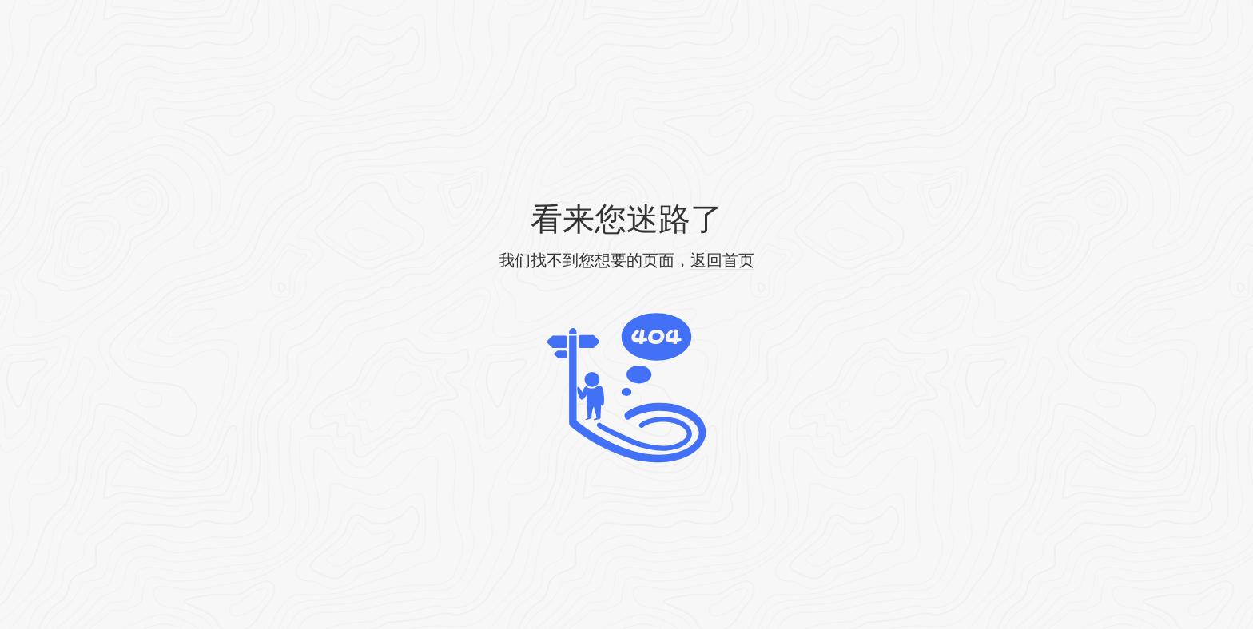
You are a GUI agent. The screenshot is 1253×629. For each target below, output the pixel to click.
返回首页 (722, 260)
